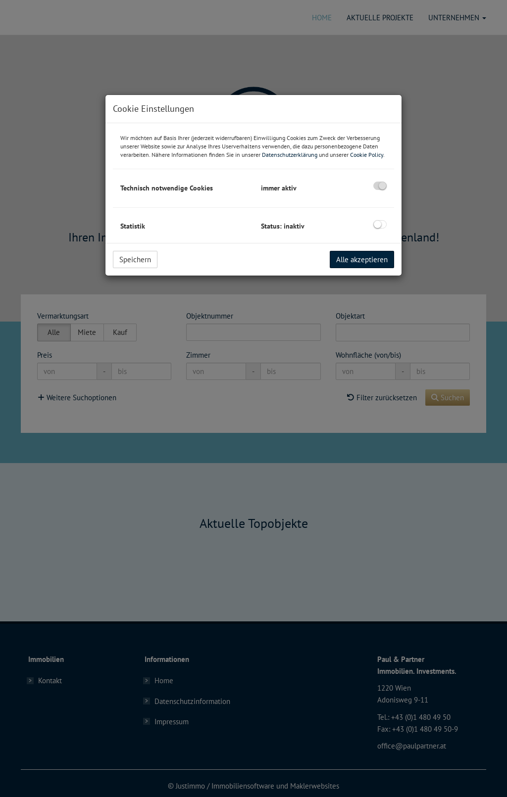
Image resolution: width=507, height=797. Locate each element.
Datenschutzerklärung (289, 154)
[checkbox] (380, 186)
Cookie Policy (366, 154)
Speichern (135, 259)
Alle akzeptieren (362, 259)
